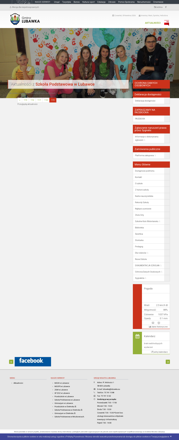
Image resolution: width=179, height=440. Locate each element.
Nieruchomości (143, 2)
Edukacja (101, 2)
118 (46, 100)
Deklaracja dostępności (145, 101)
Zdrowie (112, 2)
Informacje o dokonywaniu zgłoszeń (146, 138)
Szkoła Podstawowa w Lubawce (67, 400)
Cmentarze (158, 2)
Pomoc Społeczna (126, 2)
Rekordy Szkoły (142, 202)
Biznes (77, 2)
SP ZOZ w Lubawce (62, 393)
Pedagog (139, 246)
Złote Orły (139, 215)
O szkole (139, 183)
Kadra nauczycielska (144, 196)
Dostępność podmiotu (144, 171)
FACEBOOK (140, 119)
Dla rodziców (140, 253)
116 (32, 100)
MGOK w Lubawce (62, 383)
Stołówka (139, 240)
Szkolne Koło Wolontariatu (146, 221)
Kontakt (138, 177)
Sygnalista (139, 278)
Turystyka (66, 2)
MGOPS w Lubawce (62, 386)
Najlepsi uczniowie (143, 209)
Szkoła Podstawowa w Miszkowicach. (69, 417)
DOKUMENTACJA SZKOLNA (147, 265)
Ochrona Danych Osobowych (147, 272)
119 (53, 100)
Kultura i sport (89, 2)
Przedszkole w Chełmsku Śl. (65, 407)
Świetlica (139, 234)
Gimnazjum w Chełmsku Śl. (65, 413)
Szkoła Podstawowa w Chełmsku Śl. (69, 410)
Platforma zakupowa (144, 155)
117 (39, 100)
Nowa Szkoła (141, 259)
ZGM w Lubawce (61, 390)
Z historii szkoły (142, 190)
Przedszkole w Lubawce (64, 396)
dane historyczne (158, 326)
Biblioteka (139, 228)
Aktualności (153, 23)
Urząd (56, 2)
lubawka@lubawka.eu (111, 389)
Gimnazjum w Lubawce (64, 403)
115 (25, 100)
